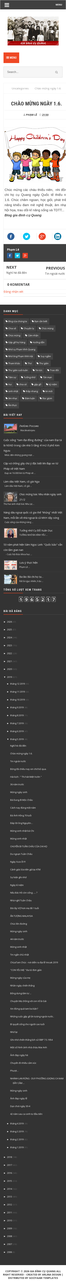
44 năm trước (17, 939)
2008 (9, 1236)
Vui (10, 384)
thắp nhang (32, 391)
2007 (9, 1244)
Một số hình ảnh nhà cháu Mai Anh (28, 1047)
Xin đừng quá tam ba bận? (24, 1008)
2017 (9, 1165)
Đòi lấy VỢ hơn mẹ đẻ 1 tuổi (24, 908)
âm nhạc (12, 398)
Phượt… (14, 1070)
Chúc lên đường (18, 923)
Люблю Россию (29, 426)
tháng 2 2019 (17, 1139)
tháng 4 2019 (17, 1123)
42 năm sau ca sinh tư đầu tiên (26, 1114)
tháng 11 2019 (17, 691)
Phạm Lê (13, 250)
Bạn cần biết (40, 321)
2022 (9, 653)
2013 (9, 1196)
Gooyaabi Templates (43, 1278)
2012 (9, 1204)
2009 (9, 1228)
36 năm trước (17, 784)
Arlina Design (51, 1274)
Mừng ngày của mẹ (20, 977)
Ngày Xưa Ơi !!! (18, 861)
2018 (9, 1157)
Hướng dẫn (39, 342)
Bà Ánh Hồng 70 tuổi (21, 815)
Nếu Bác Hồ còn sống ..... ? (23, 892)
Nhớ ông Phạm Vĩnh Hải (20, 356)
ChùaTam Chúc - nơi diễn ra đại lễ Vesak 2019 (34, 962)
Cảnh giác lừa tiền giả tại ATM (25, 869)
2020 (9, 669)
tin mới (48, 391)
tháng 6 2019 (17, 731)
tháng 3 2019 (17, 1131)
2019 (9, 677)
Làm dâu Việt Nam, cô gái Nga (21, 481)
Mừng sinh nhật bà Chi (22, 830)
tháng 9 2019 (17, 707)
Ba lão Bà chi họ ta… (31, 576)
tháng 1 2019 (17, 1147)
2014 (9, 1188)
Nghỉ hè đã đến (16, 273)
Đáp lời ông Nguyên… (21, 823)
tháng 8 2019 (17, 715)
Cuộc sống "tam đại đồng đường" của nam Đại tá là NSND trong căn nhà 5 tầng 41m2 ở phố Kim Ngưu (33, 445)
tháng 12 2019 (17, 683)
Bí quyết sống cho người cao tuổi (27, 1024)
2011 (9, 1212)
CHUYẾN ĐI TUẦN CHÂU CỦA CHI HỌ (28, 846)
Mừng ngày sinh (18, 792)
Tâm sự (12, 377)
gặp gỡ (37, 384)
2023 (9, 645)
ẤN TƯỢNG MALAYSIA (21, 916)
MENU (59, 4)
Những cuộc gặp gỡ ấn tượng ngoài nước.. (32, 1016)
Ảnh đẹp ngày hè (19, 1055)
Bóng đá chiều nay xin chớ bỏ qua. (28, 769)
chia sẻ (23, 384)
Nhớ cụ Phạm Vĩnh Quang (21, 349)
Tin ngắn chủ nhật (19, 954)
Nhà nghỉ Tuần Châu (21, 900)
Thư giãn (44, 363)
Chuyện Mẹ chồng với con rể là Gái (28, 1001)
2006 (9, 1252)
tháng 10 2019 (17, 699)
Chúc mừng (14, 335)
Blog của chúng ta (17, 321)
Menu (11, 57)
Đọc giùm (47, 398)
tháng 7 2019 (17, 723)
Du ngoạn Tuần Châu (21, 854)
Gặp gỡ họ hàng (16, 342)
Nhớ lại (13, 1032)
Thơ (30, 363)
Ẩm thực (12, 405)
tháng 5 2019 (17, 739)
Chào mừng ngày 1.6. (21, 753)
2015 (9, 1180)
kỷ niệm (53, 384)
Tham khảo (14, 363)
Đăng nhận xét (13, 292)
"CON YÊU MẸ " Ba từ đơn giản (26, 970)
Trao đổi (54, 370)
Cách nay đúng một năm (23, 807)
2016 (9, 1172)
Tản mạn (47, 377)
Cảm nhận (33, 335)
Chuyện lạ (29, 328)
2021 (9, 661)
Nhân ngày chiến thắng (22, 985)
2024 (9, 637)
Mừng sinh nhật (18, 838)
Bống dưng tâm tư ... (20, 993)
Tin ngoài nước (55, 274)
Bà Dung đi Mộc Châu (21, 799)
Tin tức (38, 370)
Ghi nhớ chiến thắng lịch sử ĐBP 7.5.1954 (31, 1039)
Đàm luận (30, 398)
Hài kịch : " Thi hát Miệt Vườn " (26, 776)
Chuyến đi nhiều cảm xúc (23, 1062)
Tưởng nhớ (29, 377)
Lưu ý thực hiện (28, 562)
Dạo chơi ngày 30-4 (20, 1106)
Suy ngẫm (45, 356)
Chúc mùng (47, 328)
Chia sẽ (12, 328)
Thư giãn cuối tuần (18, 370)
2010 (9, 1220)
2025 (9, 629)
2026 (9, 621)
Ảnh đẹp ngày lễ (18, 1098)
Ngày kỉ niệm (17, 885)
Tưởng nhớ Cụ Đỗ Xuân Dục (36, 530)
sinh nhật (13, 391)
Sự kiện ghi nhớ (18, 877)
